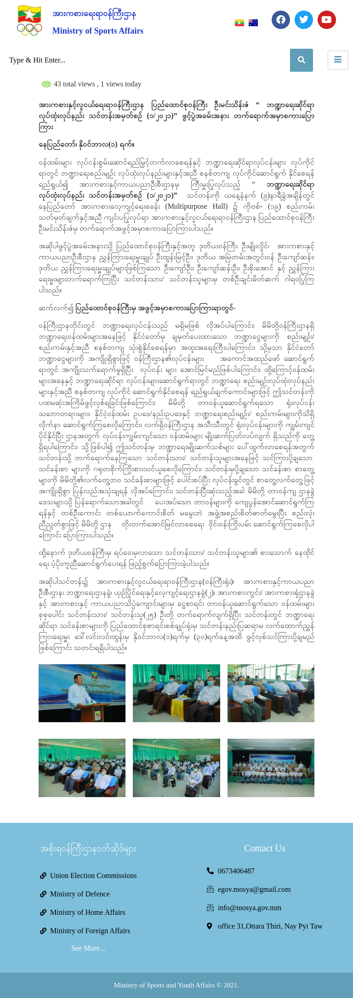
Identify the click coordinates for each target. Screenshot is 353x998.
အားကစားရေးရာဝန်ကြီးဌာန (94, 13)
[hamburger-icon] (338, 60)
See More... (88, 948)
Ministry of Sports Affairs (97, 30)
